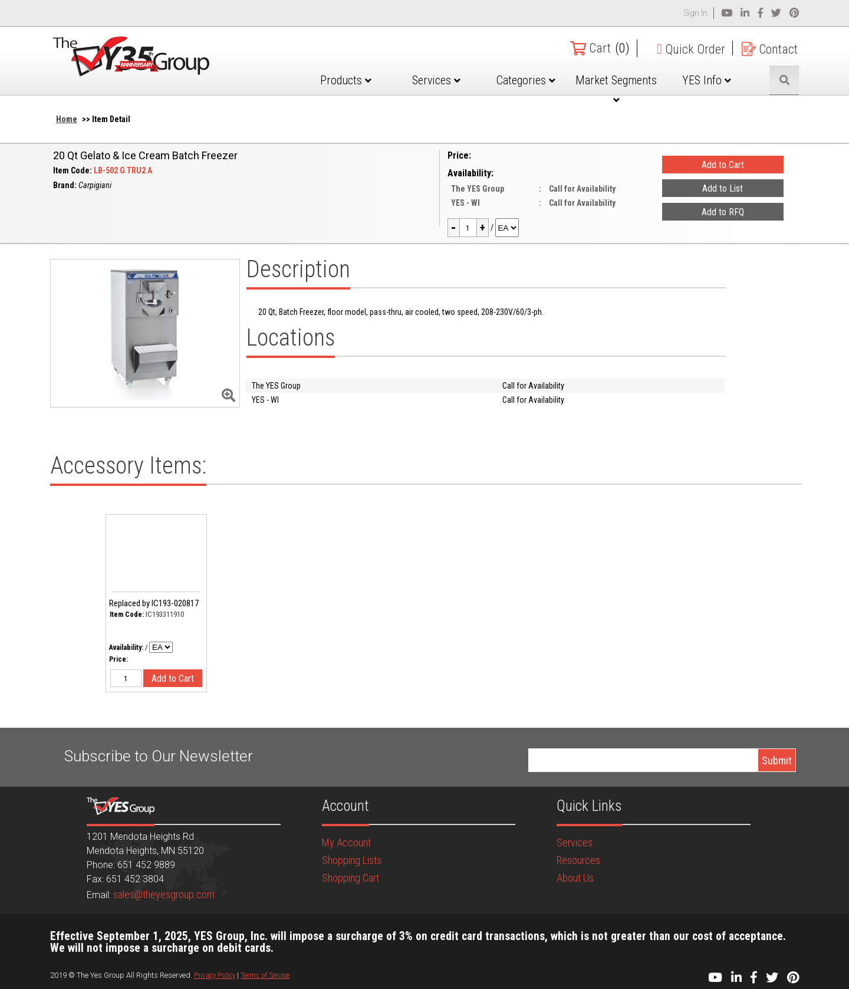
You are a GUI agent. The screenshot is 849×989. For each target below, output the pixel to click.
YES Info (706, 80)
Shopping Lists (351, 860)
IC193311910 (165, 614)
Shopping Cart (350, 878)
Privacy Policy (214, 975)
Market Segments (616, 89)
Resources (578, 860)
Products (345, 80)
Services (436, 80)
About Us (575, 878)
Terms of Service (265, 975)
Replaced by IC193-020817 (154, 603)
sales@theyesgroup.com (164, 894)
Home (66, 119)
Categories (525, 80)
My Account (346, 842)
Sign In (696, 13)
